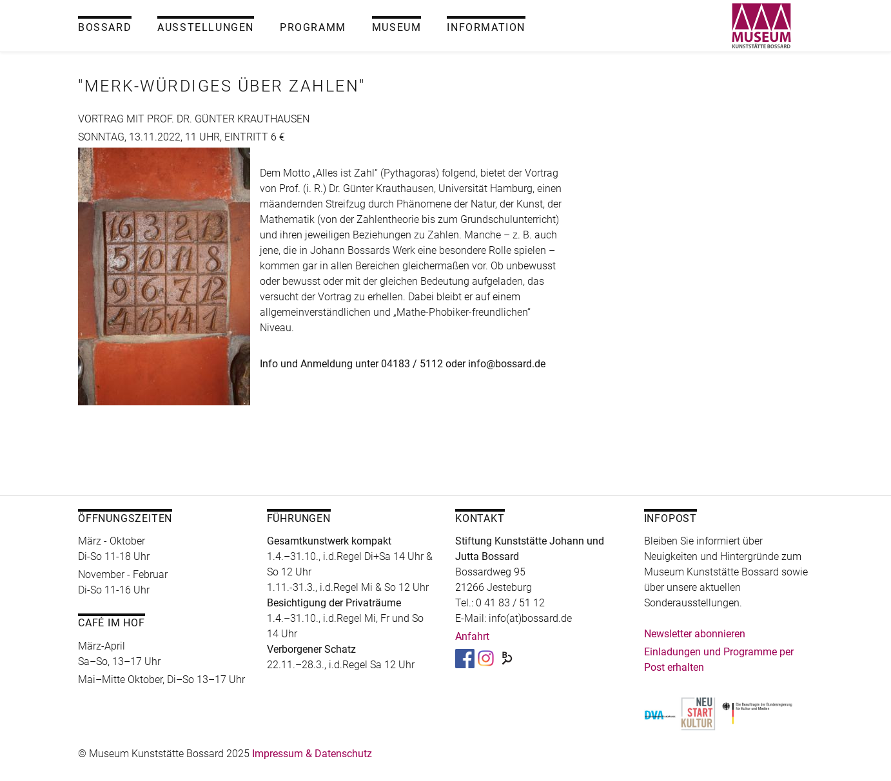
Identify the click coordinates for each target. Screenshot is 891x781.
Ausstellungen (205, 27)
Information (486, 27)
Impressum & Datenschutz (312, 753)
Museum (397, 27)
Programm (313, 27)
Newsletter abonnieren (694, 634)
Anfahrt (472, 636)
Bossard (105, 27)
